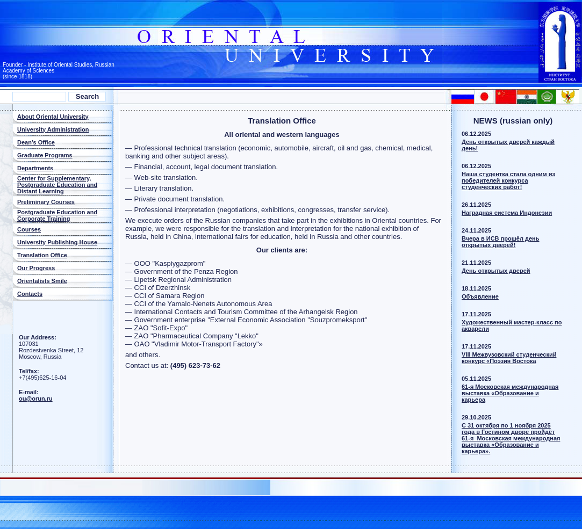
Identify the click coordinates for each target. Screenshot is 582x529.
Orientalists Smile (42, 281)
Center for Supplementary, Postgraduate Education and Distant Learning (57, 184)
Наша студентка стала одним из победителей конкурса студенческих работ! (508, 180)
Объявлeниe (480, 296)
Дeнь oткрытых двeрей (496, 270)
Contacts (29, 294)
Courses (29, 229)
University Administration (53, 129)
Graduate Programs (45, 155)
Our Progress (36, 268)
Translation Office (42, 255)
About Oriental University (53, 116)
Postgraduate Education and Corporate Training (57, 215)
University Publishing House (57, 242)
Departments (35, 168)
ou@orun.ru (36, 398)
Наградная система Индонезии (507, 212)
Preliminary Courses (46, 202)
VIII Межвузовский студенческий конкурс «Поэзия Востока (509, 357)
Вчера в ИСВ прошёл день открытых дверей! (501, 241)
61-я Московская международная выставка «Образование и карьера (510, 393)
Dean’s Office (36, 142)
